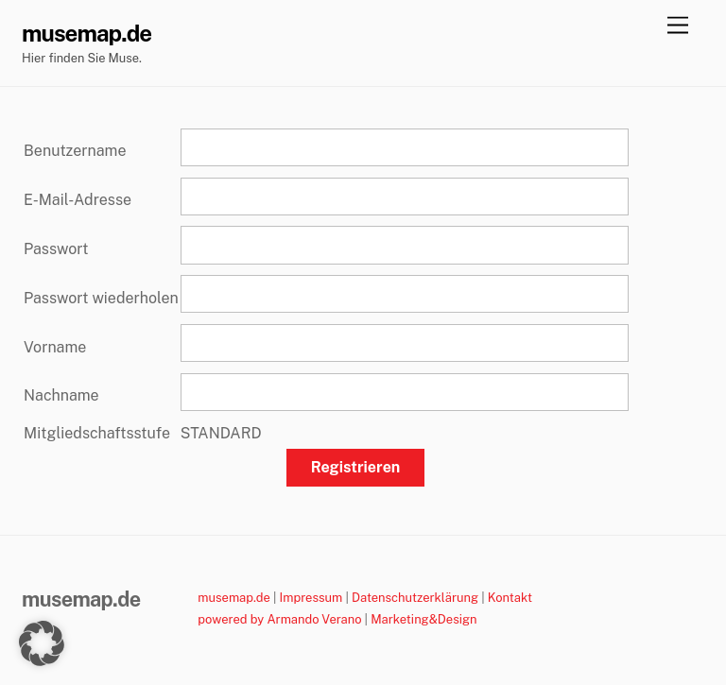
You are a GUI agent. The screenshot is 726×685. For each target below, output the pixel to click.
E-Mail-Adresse (77, 200)
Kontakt (510, 598)
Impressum (311, 598)
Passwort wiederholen (101, 298)
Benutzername (75, 151)
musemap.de (234, 598)
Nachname (61, 395)
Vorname (55, 347)
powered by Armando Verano (279, 619)
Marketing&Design (423, 619)
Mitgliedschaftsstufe (97, 433)
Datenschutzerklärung (415, 598)
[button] (41, 643)
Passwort (56, 249)
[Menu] (678, 26)
